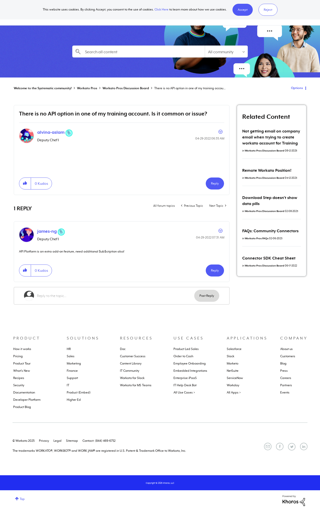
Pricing (18, 356)
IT (68, 385)
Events (285, 392)
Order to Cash (183, 356)
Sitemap (72, 440)
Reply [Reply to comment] (215, 270)
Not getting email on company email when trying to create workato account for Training (271, 137)
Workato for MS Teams (136, 385)
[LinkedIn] (304, 446)
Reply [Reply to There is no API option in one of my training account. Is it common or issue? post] (215, 183)
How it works (22, 349)
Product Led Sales (186, 349)
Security (18, 385)
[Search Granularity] (226, 52)
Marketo (232, 363)
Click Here (161, 9)
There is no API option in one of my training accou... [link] (190, 88)
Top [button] (22, 499)
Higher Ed (74, 400)
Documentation (24, 392)
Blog (283, 363)
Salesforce (234, 349)
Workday (233, 385)
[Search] (138, 52)
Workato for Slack (132, 378)
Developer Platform (26, 400)
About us (286, 349)
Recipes (18, 378)
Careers (285, 378)
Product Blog (22, 407)
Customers (287, 356)
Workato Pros (87, 88)
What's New (21, 370)
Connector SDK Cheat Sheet (269, 258)
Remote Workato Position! (267, 170)
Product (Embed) (78, 392)
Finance (72, 370)
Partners (286, 385)
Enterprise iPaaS (185, 378)
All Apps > (234, 392)
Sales (70, 356)
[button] (242, 10)
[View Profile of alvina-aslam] (50, 132)
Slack (230, 356)
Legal (58, 440)
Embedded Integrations (190, 370)
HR (69, 349)
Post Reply (207, 296)
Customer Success (133, 356)
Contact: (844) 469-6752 (99, 440)
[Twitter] (292, 446)
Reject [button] (268, 10)
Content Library (131, 363)
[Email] (268, 446)
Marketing (74, 363)
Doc (123, 349)
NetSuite (232, 370)
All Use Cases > (184, 392)
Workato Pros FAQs (256, 238)
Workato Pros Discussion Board (125, 88)
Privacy (44, 440)
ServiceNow (235, 378)
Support (72, 378)
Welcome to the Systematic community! (43, 88)
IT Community (129, 370)
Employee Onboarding (190, 363)
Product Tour (21, 363)
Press (284, 370)
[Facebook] (280, 446)
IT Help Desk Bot (185, 385)
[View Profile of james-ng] (47, 231)
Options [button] (297, 88)
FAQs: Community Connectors (270, 231)
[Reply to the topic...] (115, 296)
